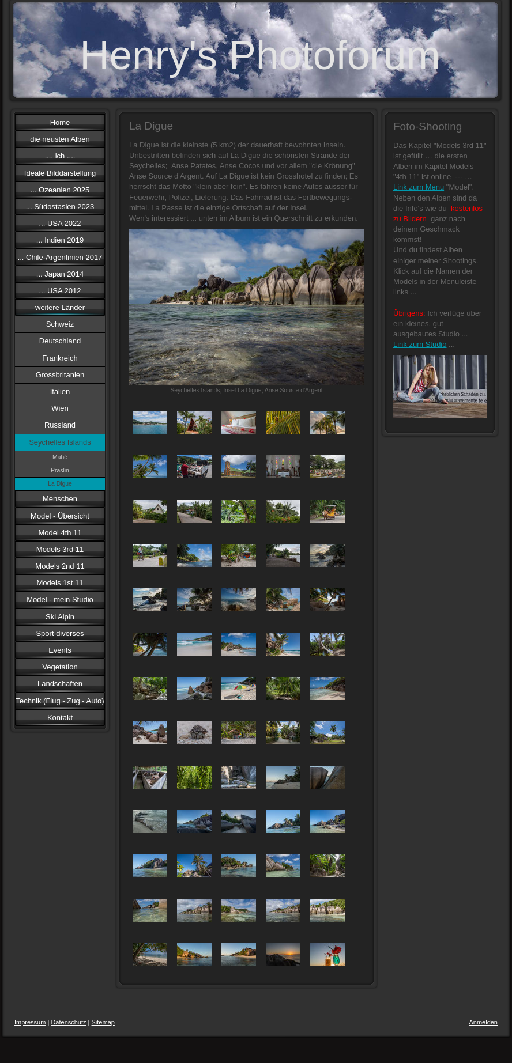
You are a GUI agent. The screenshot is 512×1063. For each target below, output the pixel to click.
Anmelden (483, 1022)
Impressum (30, 1022)
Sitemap (103, 1022)
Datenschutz (68, 1022)
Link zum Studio (420, 344)
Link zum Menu (418, 187)
